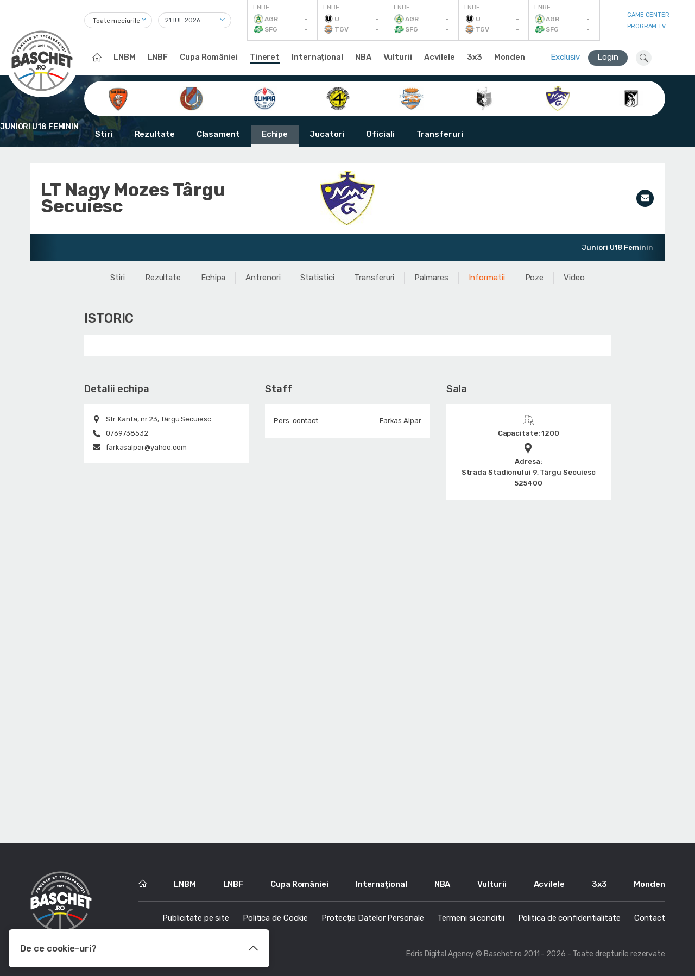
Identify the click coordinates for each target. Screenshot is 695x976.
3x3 (474, 57)
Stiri (104, 134)
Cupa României (209, 57)
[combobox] (118, 20)
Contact (649, 918)
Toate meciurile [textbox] (116, 20)
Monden (509, 57)
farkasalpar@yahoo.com (146, 447)
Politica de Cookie (275, 918)
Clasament (218, 134)
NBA (363, 57)
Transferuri (439, 134)
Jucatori (326, 134)
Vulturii (397, 57)
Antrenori (262, 277)
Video (574, 277)
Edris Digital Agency (440, 954)
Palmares (431, 277)
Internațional (317, 57)
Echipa (213, 277)
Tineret (265, 57)
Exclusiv (565, 57)
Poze (534, 277)
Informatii (487, 277)
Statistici (317, 277)
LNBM (124, 57)
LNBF (158, 57)
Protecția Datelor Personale (372, 918)
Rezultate (155, 134)
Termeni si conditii (470, 918)
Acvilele (439, 57)
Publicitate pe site (195, 918)
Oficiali (380, 134)
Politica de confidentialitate (569, 918)
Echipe (275, 134)
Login (607, 57)
